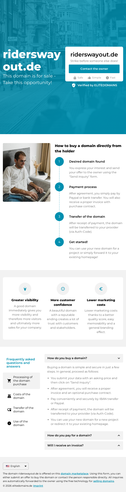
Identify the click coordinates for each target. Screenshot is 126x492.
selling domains (103, 481)
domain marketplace (74, 473)
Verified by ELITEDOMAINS (97, 85)
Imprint (38, 485)
